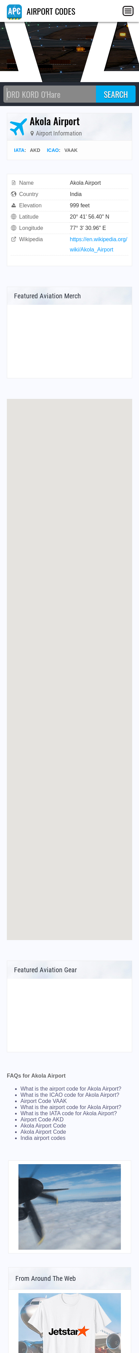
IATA (19, 150)
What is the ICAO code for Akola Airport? (69, 1095)
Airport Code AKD (42, 1119)
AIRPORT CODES (41, 11)
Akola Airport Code (43, 1126)
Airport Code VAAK (43, 1101)
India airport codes (43, 1138)
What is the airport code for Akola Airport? (70, 1089)
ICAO (53, 150)
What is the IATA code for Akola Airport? (68, 1113)
